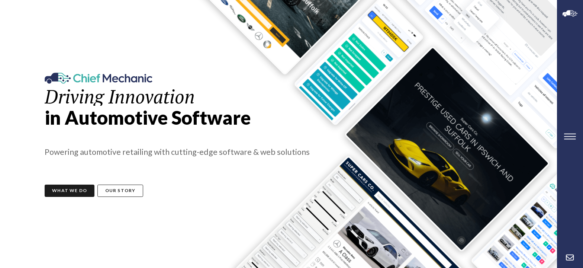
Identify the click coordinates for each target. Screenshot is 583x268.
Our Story (120, 190)
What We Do (69, 190)
